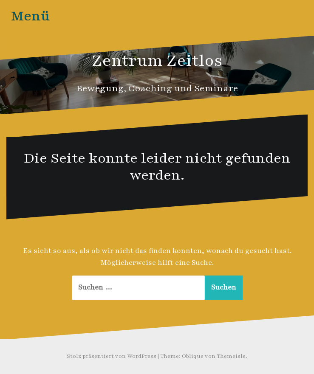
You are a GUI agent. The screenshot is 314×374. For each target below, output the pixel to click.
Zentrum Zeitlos (157, 60)
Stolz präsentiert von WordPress (111, 356)
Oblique (193, 356)
